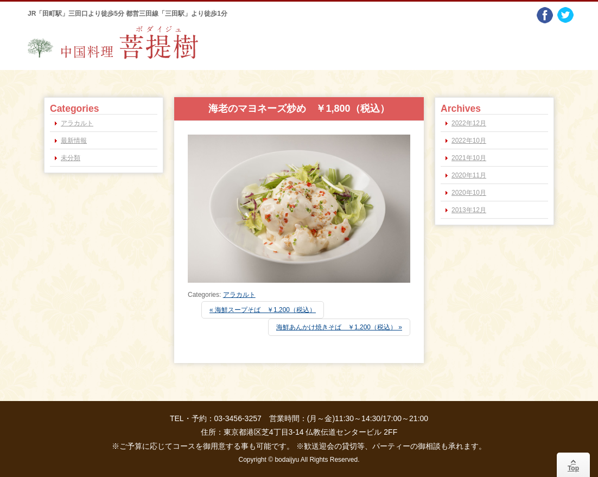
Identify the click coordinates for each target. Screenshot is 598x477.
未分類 (70, 158)
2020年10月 (468, 192)
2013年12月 (468, 210)
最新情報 (74, 140)
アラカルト (239, 294)
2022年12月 (468, 123)
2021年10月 (468, 158)
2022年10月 (468, 140)
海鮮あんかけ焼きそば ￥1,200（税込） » (339, 327)
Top (573, 465)
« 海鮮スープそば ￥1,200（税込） (262, 310)
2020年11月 (468, 175)
